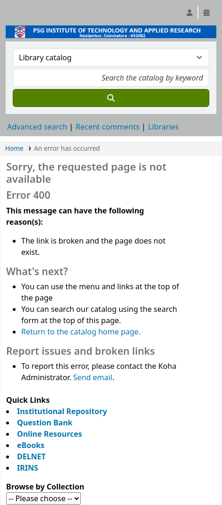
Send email (92, 377)
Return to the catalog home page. (81, 331)
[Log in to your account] (189, 13)
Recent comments (107, 127)
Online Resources (49, 434)
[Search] (111, 98)
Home (14, 148)
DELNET (31, 456)
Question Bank (44, 422)
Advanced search (37, 127)
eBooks (30, 445)
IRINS (27, 468)
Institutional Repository (62, 411)
